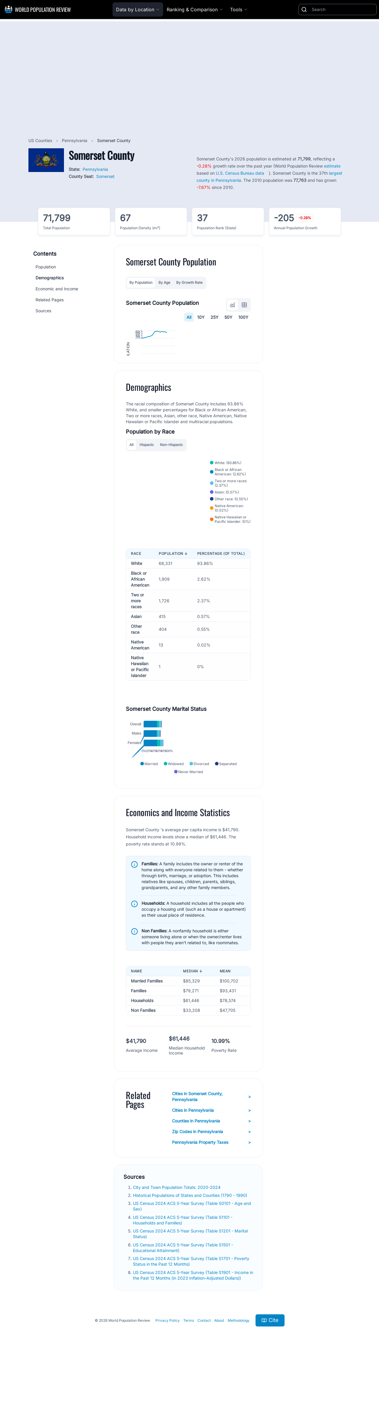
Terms (188, 1378)
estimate (332, 165)
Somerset (105, 176)
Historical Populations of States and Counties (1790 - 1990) (190, 1253)
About (219, 1378)
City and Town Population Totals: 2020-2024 (177, 1245)
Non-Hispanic (171, 498)
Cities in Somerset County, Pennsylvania (211, 1154)
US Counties (40, 140)
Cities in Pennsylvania (211, 1168)
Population (46, 266)
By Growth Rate (189, 282)
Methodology (239, 1378)
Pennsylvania (75, 140)
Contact (204, 1378)
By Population (140, 282)
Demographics (50, 277)
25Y (215, 317)
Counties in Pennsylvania (211, 1179)
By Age (164, 282)
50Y (228, 317)
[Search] (342, 9)
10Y (201, 317)
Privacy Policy (167, 1378)
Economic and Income (57, 288)
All (189, 317)
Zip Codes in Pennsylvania (211, 1189)
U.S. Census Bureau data (240, 173)
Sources (43, 310)
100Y (243, 317)
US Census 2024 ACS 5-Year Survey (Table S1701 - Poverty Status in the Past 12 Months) (191, 1319)
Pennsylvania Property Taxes (211, 1200)
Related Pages (50, 299)
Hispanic (146, 498)
